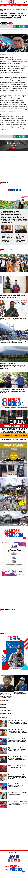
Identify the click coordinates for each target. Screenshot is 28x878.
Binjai (21, 5)
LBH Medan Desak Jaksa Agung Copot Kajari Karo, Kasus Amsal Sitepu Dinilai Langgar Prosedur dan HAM (12, 295)
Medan (2, 5)
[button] (26, 0)
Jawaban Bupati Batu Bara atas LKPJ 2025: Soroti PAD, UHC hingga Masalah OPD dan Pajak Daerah (20, 238)
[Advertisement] (14, 167)
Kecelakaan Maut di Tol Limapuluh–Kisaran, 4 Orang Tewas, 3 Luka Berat (16, 785)
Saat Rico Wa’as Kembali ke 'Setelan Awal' (20, 694)
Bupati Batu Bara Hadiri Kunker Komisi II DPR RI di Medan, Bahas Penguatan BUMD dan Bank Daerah (6, 238)
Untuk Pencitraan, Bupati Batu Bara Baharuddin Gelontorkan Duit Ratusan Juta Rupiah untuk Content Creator (17, 777)
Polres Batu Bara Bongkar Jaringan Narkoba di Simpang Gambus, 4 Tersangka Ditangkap (17, 722)
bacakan (4, 23)
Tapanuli (15, 5)
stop (10, 23)
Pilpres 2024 (17, 9)
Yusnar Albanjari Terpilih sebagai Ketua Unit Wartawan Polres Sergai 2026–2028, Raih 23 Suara (12, 391)
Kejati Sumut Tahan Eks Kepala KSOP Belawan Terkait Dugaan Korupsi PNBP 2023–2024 (17, 749)
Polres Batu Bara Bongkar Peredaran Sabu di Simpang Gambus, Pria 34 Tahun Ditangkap (17, 731)
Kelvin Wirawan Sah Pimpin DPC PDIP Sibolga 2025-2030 (17, 766)
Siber (16, 853)
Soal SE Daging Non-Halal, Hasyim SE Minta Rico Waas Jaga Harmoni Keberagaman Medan (17, 803)
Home (1, 9)
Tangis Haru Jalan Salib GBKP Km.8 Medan (13, 273)
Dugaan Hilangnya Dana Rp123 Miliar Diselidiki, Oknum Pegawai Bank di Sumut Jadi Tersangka (17, 740)
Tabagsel (8, 5)
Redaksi (11, 853)
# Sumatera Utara (5, 713)
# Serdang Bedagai (5, 710)
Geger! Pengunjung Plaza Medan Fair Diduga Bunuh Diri (17, 793)
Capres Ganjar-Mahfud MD (9, 9)
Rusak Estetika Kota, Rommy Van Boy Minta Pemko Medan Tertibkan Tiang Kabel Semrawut (17, 758)
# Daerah (3, 704)
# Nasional (3, 707)
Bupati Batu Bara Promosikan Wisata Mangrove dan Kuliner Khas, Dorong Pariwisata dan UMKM (14, 217)
